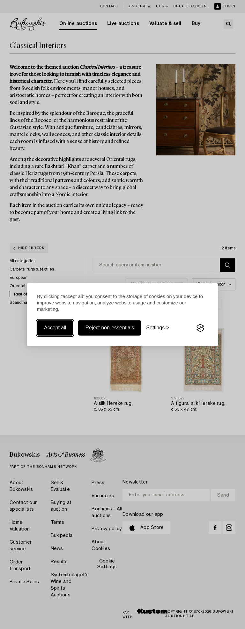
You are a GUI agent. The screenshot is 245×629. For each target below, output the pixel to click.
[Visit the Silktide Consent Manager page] (200, 328)
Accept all (55, 328)
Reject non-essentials (109, 328)
